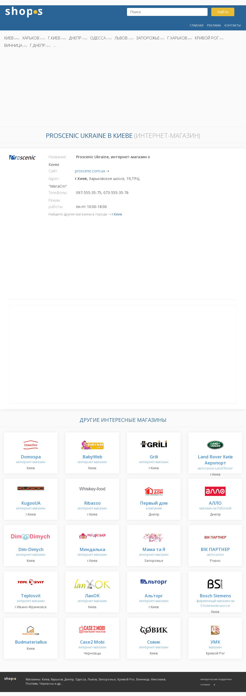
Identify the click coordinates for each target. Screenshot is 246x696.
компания (154, 505)
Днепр (75, 37)
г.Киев (54, 37)
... (54, 45)
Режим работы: (56, 203)
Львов (121, 37)
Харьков (30, 37)
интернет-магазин (30, 459)
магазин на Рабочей (215, 505)
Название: (58, 156)
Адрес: (54, 178)
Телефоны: (58, 192)
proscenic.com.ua (90, 170)
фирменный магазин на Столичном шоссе (215, 601)
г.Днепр (37, 45)
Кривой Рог (207, 37)
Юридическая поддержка (216, 679)
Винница (13, 45)
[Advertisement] (123, 89)
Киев (9, 37)
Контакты (233, 25)
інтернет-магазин (31, 598)
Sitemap (205, 684)
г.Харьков (177, 37)
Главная (196, 25)
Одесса (98, 37)
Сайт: (53, 170)
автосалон (215, 552)
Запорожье (148, 37)
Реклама (214, 25)
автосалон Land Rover (215, 463)
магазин (215, 644)
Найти (222, 11)
